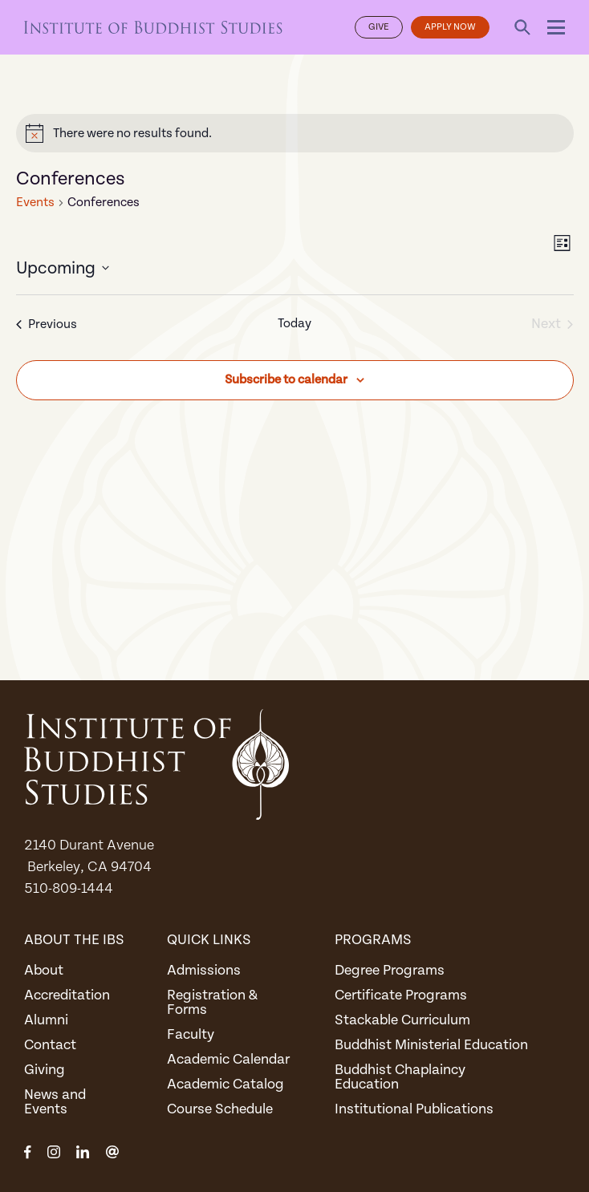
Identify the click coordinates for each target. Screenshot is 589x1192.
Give (378, 27)
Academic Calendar (228, 1059)
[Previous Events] (46, 324)
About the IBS (74, 939)
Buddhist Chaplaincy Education (400, 1077)
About (43, 970)
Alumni (46, 1020)
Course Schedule (220, 1109)
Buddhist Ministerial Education (431, 1044)
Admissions (204, 970)
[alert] (295, 133)
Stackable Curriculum (402, 1020)
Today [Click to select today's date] (294, 323)
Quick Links (209, 939)
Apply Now (450, 27)
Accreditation (67, 995)
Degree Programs (390, 970)
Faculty (190, 1034)
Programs (373, 939)
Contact (50, 1044)
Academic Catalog (225, 1084)
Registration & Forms (212, 1002)
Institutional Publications (414, 1109)
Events (35, 202)
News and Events (55, 1102)
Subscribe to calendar (286, 379)
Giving (44, 1069)
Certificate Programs (401, 995)
